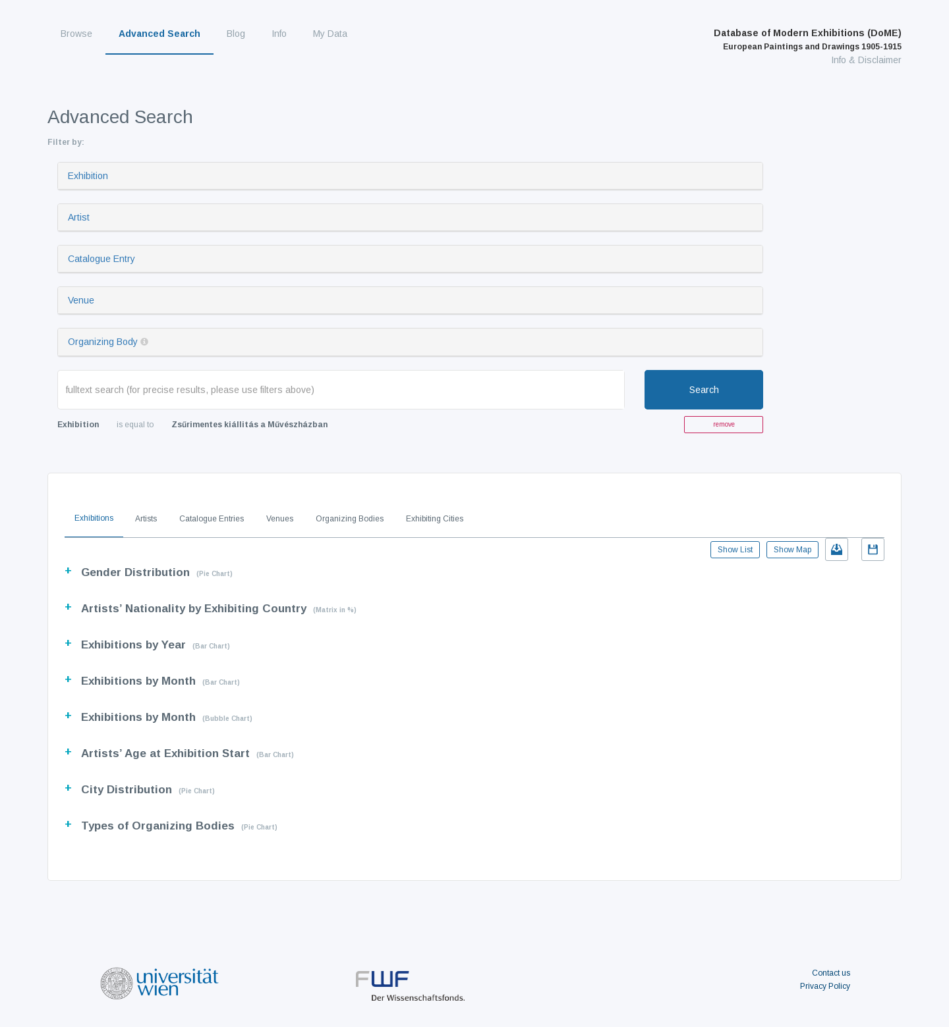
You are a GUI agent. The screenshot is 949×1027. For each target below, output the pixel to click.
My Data (330, 33)
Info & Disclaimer (866, 60)
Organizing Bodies (350, 518)
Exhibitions (93, 518)
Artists (146, 518)
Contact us (831, 973)
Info (279, 33)
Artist (79, 217)
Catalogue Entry (101, 258)
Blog (236, 33)
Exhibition (88, 176)
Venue (81, 300)
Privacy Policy (825, 986)
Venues (279, 518)
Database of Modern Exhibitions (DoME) (808, 39)
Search (704, 389)
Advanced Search (159, 33)
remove (724, 424)
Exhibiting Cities (434, 518)
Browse (76, 33)
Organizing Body (103, 341)
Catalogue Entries (211, 518)
